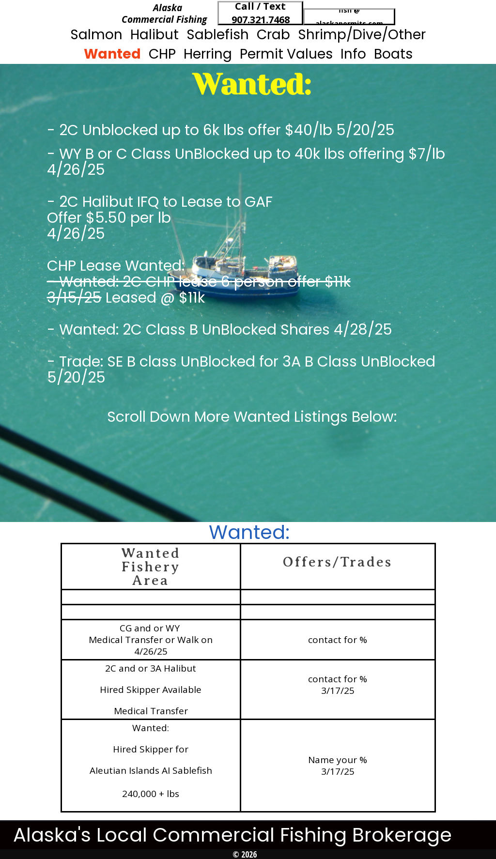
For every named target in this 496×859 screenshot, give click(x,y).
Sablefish (217, 34)
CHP (162, 54)
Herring (208, 54)
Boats (393, 54)
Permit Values (286, 54)
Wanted (112, 54)
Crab (273, 34)
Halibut (154, 34)
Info (353, 54)
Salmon (96, 34)
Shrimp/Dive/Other (362, 34)
